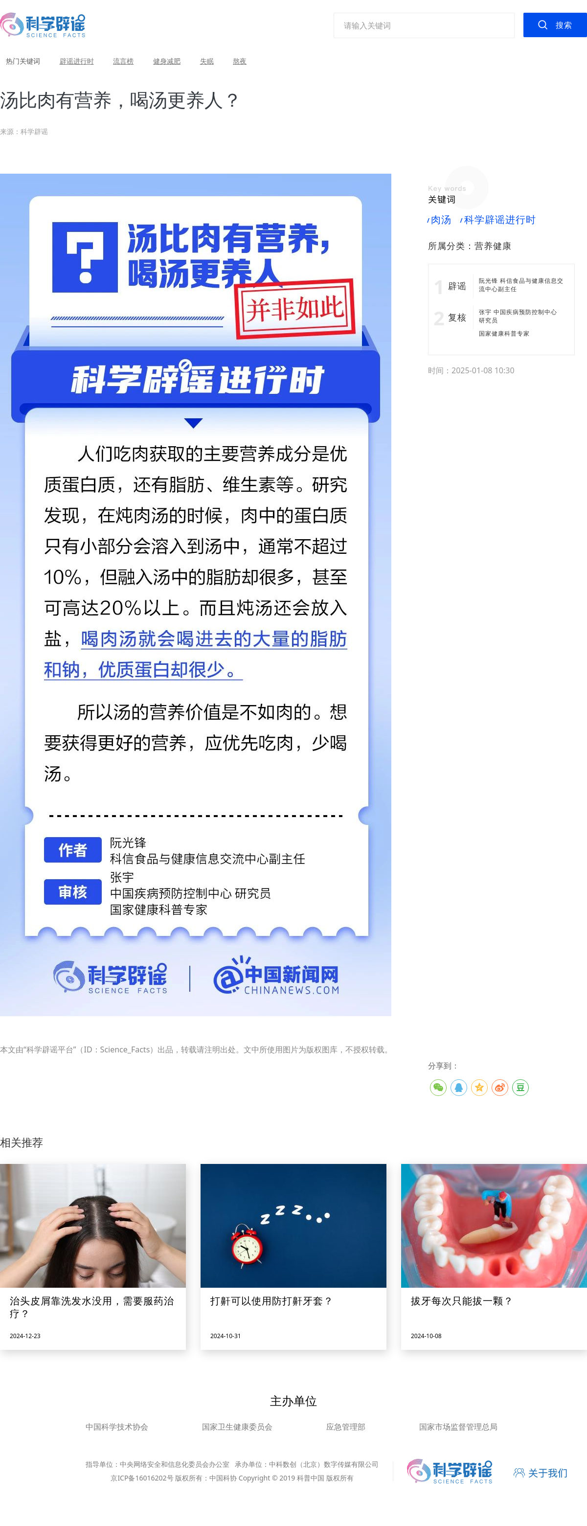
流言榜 (123, 61)
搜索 (564, 25)
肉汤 (440, 219)
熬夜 (240, 61)
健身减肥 (167, 61)
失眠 (207, 61)
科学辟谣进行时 (498, 219)
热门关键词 (23, 61)
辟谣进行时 (77, 61)
